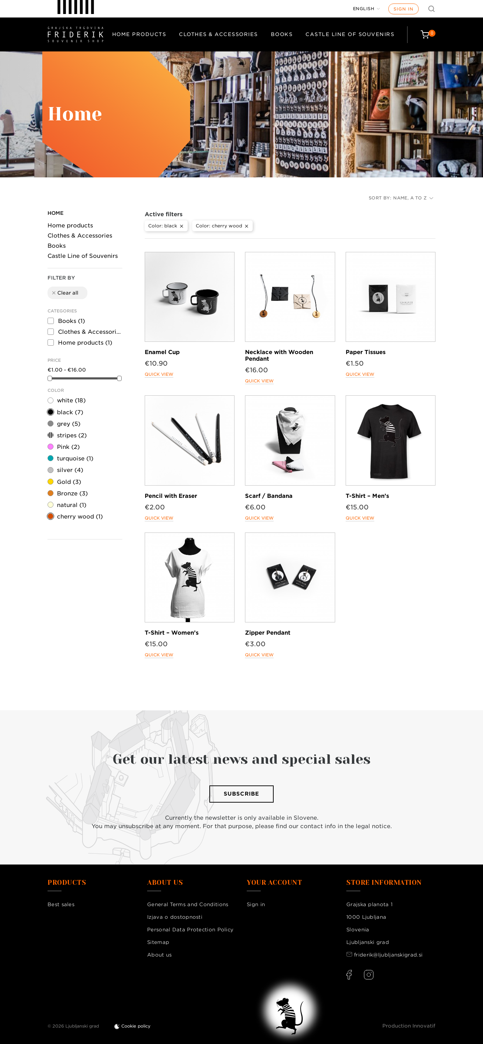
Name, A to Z (413, 197)
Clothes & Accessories (218, 34)
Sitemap (158, 942)
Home (56, 213)
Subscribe (241, 794)
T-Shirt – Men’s (367, 496)
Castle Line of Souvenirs (349, 34)
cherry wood (80, 516)
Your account (274, 883)
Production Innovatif (408, 1026)
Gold (69, 482)
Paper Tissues (365, 352)
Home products (139, 34)
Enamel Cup (162, 352)
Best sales (61, 904)
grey (68, 424)
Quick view (159, 374)
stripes (72, 435)
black (70, 412)
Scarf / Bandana (269, 496)
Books (282, 34)
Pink (68, 447)
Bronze (72, 493)
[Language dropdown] (366, 9)
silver (70, 470)
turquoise (75, 458)
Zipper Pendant (267, 632)
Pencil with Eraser (171, 496)
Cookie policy (136, 1026)
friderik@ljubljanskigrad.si (388, 955)
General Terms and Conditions (187, 904)
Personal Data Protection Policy (190, 929)
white (71, 400)
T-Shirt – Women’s (172, 632)
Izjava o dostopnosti (174, 917)
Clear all (64, 293)
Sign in (403, 9)
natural (71, 505)
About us (159, 955)
